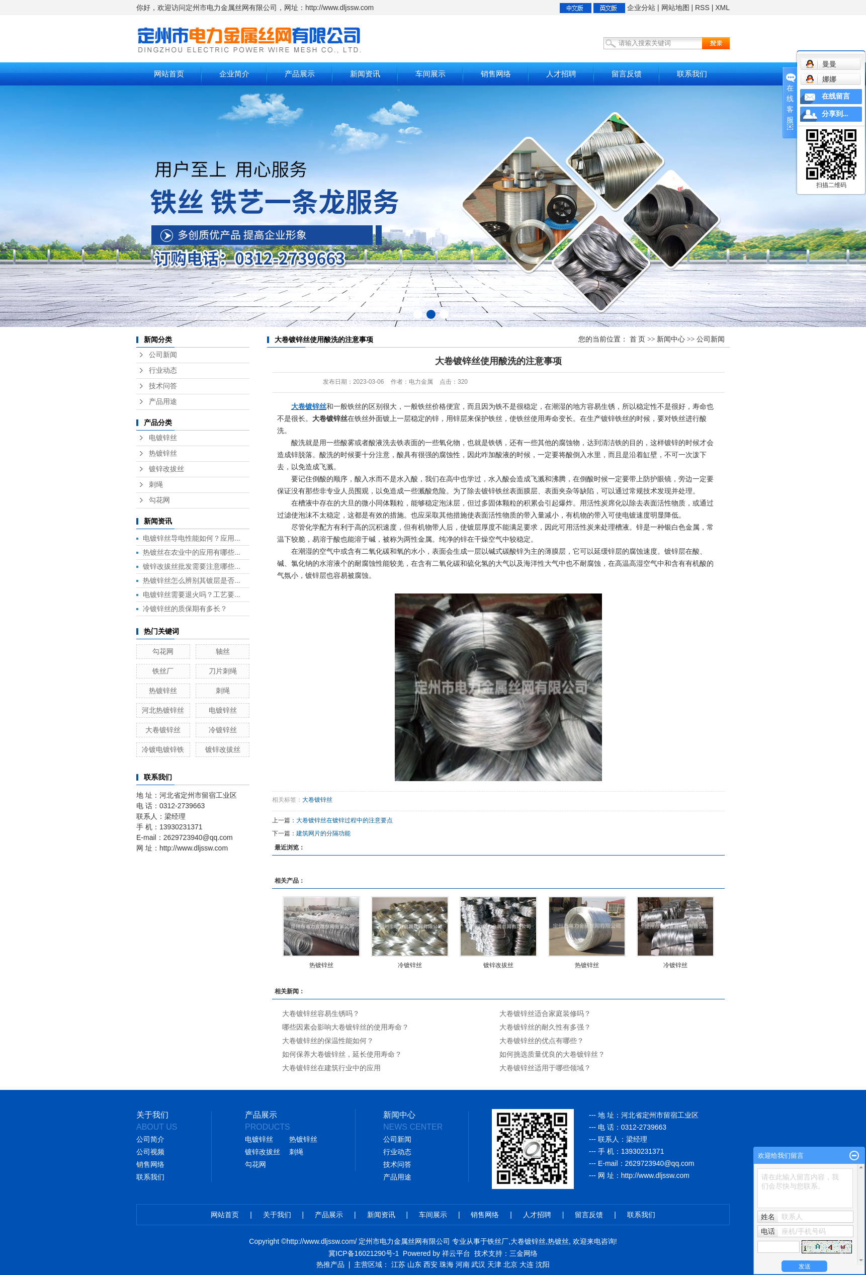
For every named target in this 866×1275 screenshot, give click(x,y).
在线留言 (836, 96)
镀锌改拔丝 (166, 469)
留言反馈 (627, 73)
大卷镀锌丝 (163, 730)
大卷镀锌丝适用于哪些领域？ (545, 1068)
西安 (430, 1264)
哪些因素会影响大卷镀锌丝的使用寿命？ (345, 1027)
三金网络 (523, 1253)
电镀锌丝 (163, 438)
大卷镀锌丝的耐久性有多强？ (545, 1027)
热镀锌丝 (163, 453)
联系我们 (692, 73)
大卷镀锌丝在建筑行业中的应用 (331, 1068)
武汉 (478, 1264)
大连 (526, 1264)
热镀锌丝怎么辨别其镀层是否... (191, 580)
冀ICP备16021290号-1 (363, 1253)
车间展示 (430, 73)
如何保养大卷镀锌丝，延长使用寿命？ (342, 1054)
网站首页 (169, 73)
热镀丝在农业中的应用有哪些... (191, 552)
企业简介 (234, 73)
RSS (702, 8)
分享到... (835, 114)
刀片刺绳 (223, 671)
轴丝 (223, 651)
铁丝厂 (163, 671)
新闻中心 (671, 339)
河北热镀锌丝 (163, 710)
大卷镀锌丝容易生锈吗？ (321, 1013)
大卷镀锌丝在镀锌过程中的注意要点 (344, 820)
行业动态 (163, 370)
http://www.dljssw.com (655, 1175)
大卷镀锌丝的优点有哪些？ (541, 1041)
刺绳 (156, 484)
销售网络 (496, 73)
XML (722, 8)
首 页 (638, 339)
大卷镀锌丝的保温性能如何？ (328, 1041)
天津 (494, 1264)
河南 (463, 1264)
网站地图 (675, 8)
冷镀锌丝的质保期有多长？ (185, 609)
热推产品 (330, 1264)
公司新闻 (163, 355)
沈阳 (543, 1264)
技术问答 (163, 386)
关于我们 (277, 1215)
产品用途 (163, 401)
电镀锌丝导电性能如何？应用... (191, 538)
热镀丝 (558, 1241)
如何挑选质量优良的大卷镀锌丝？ (552, 1054)
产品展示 (300, 73)
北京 (510, 1264)
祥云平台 (456, 1253)
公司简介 (150, 1139)
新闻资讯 (365, 73)
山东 (414, 1264)
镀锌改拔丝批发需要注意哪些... (191, 566)
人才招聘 (561, 73)
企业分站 (641, 8)
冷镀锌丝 (223, 730)
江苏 (398, 1264)
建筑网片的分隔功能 (323, 833)
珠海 (447, 1264)
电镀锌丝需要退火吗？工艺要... (191, 594)
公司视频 (150, 1152)
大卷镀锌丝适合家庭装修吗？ (545, 1013)
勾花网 (159, 500)
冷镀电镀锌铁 (163, 749)
